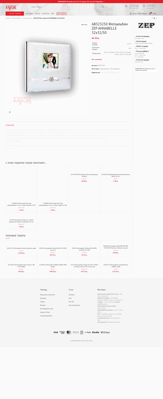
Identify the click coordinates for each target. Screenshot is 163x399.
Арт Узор (21, 208)
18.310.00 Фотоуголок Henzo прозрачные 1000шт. (84, 175)
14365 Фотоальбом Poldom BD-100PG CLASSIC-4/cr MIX (84, 249)
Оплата (37, 13)
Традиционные (27, 18)
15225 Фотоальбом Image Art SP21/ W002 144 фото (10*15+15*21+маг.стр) (84, 266)
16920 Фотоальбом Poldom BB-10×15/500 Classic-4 (53, 249)
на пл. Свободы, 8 (144, 51)
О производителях (46, 316)
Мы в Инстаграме (74, 305)
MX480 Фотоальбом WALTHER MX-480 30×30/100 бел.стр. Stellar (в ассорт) (115, 247)
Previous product (152, 18)
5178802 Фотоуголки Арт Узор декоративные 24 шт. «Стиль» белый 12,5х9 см (21, 205)
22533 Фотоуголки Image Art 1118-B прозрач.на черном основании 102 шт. (21, 221)
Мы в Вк (71, 302)
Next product (156, 18)
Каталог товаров (14, 13)
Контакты (45, 13)
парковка (146, 60)
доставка (146, 36)
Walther (115, 250)
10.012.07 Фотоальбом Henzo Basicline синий (21, 248)
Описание (10, 125)
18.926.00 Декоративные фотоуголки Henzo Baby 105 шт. (115, 175)
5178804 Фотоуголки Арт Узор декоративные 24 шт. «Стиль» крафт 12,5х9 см (53, 205)
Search (103, 6)
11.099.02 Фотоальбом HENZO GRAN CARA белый (53, 266)
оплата (144, 41)
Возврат (42, 305)
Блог (52, 13)
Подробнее (99, 2)
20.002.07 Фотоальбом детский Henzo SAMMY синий (115, 266)
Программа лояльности (47, 295)
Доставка (29, 13)
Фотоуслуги (61, 13)
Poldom (53, 252)
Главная (8, 18)
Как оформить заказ (46, 309)
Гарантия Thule (45, 312)
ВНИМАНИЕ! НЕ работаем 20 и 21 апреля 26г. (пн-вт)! (145, 69)
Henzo (84, 179)
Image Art (21, 224)
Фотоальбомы (16, 18)
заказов (146, 46)
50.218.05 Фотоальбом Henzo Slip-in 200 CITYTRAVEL (21, 266)
